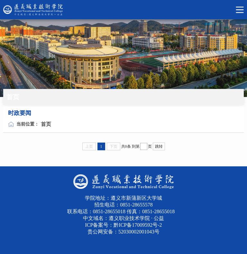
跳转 (159, 146)
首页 (46, 124)
